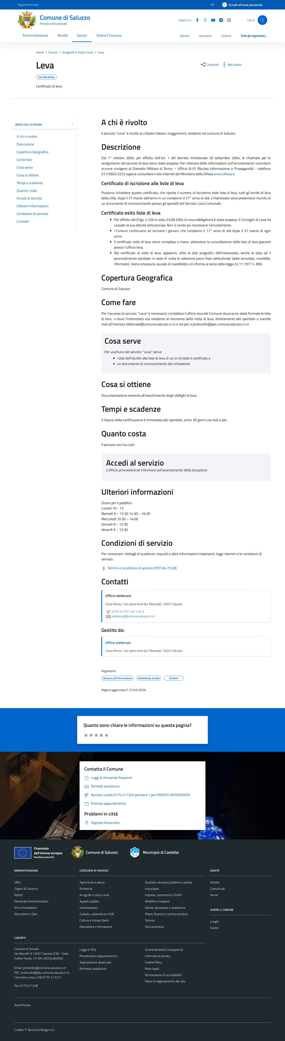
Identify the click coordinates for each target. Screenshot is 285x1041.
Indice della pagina (44, 124)
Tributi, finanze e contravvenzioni (166, 914)
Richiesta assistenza (93, 968)
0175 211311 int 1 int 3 (124, 611)
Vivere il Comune (109, 35)
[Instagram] (227, 19)
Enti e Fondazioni (25, 907)
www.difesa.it (224, 174)
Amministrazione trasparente (164, 949)
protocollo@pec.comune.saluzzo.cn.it (45, 972)
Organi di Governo (26, 888)
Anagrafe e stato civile (94, 895)
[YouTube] (212, 19)
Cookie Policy (153, 962)
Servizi (82, 35)
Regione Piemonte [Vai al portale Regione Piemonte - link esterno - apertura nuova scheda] (28, 5)
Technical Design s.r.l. (41, 1029)
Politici (18, 895)
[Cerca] (262, 20)
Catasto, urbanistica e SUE (97, 914)
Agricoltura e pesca (92, 882)
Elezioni (185, 35)
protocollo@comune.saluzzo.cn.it (44, 967)
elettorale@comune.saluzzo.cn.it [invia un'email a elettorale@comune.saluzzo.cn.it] (130, 616)
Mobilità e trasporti (157, 901)
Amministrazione (35, 35)
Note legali (152, 968)
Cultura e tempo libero (94, 920)
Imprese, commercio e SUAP (163, 895)
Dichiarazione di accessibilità (163, 975)
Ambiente (86, 888)
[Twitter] (204, 19)
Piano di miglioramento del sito (165, 981)
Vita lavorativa (154, 926)
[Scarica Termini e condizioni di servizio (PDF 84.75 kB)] (139, 568)
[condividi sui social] (209, 64)
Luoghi (214, 921)
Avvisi (214, 895)
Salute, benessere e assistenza (165, 907)
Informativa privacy (157, 956)
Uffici (17, 882)
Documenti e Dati (25, 914)
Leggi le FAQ (88, 949)
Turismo (226, 35)
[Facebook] (196, 19)
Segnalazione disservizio (95, 962)
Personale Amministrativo (31, 901)
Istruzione (205, 35)
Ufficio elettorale (118, 642)
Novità (62, 35)
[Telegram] (219, 19)
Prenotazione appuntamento (98, 956)
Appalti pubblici (89, 901)
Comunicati (217, 888)
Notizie (214, 882)
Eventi (214, 927)
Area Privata (22, 1005)
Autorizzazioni (89, 907)
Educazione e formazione (96, 926)
